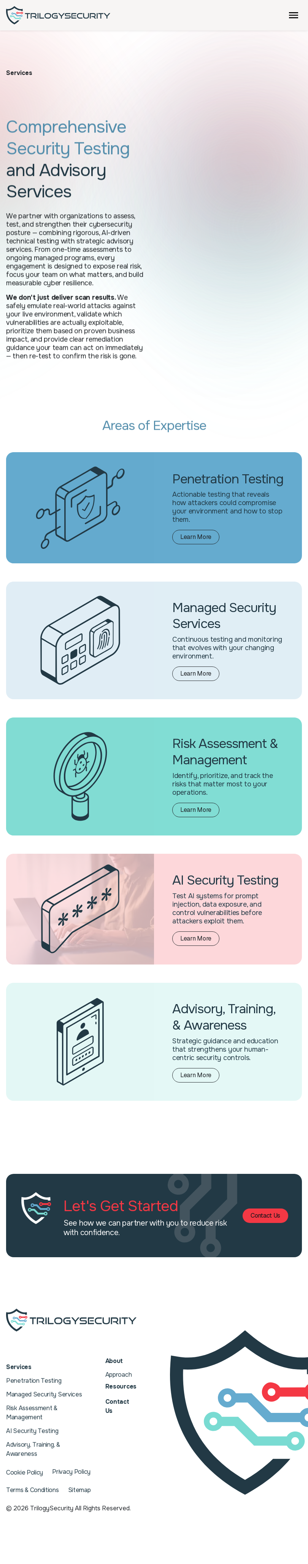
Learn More (199, 538)
